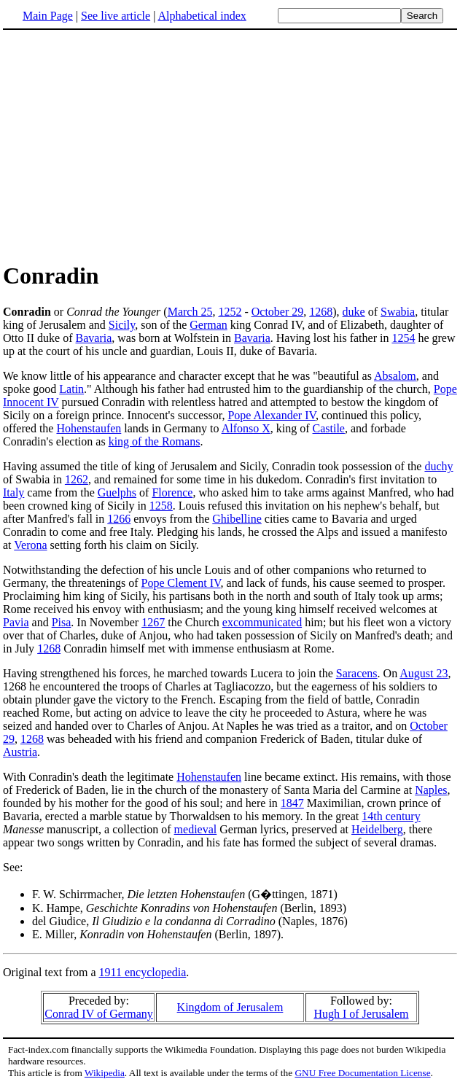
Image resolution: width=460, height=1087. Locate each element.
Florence (172, 492)
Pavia (16, 622)
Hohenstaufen (88, 428)
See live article (115, 15)
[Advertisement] (230, 145)
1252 (229, 311)
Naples (431, 790)
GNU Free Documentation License (362, 1072)
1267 (153, 622)
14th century (391, 816)
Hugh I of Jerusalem (360, 1014)
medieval (195, 829)
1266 (118, 519)
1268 (320, 311)
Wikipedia (105, 1072)
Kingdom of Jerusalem (230, 1007)
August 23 (423, 673)
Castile (329, 428)
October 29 (278, 311)
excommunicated (262, 622)
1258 (161, 505)
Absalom (395, 376)
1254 (403, 338)
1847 (292, 803)
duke (354, 311)
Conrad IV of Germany (98, 1014)
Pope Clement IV (181, 583)
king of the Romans (154, 441)
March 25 (190, 311)
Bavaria (94, 338)
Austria (20, 752)
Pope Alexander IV (271, 415)
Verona (30, 545)
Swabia (398, 311)
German (208, 325)
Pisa (61, 622)
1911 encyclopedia (143, 972)
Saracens (357, 673)
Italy (13, 492)
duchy (438, 466)
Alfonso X (246, 428)
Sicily (122, 325)
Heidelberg (377, 829)
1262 (76, 479)
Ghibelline (237, 519)
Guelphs (117, 492)
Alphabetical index (201, 15)
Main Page (48, 15)
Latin (71, 389)
